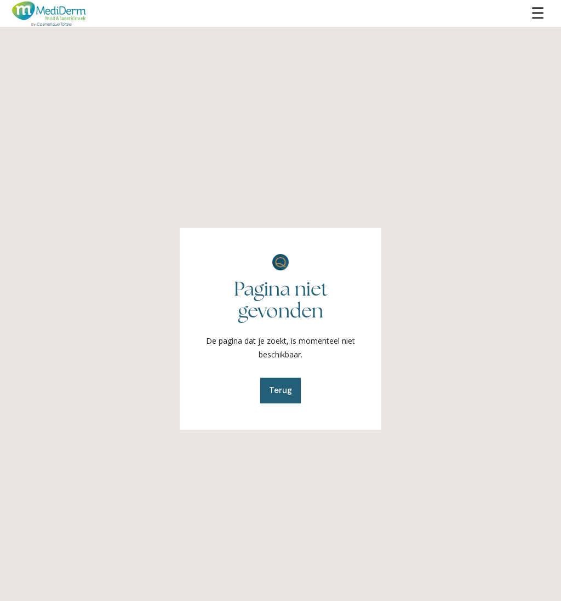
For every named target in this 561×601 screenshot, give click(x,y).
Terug (280, 390)
